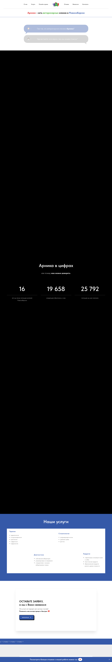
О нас (25, 4)
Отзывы (66, 4)
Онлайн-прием (43, 4)
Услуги (33, 4)
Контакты (85, 4)
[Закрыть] (109, 659)
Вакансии (76, 4)
